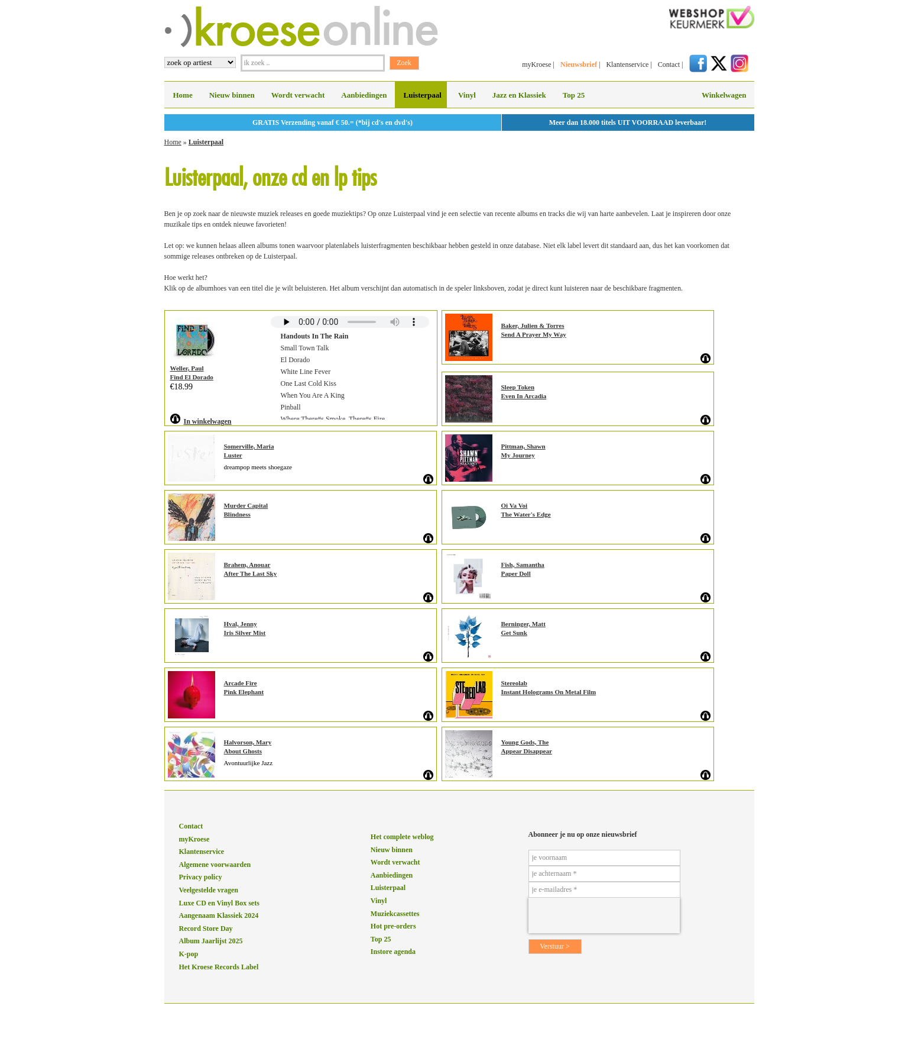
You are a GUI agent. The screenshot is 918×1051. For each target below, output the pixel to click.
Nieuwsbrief (578, 64)
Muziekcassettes (395, 914)
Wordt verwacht (298, 95)
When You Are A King (313, 395)
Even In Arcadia (524, 395)
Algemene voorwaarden (215, 864)
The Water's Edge (526, 514)
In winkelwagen (208, 421)
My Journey (518, 455)
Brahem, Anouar (247, 564)
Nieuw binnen (232, 95)
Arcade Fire (240, 682)
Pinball (291, 407)
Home (183, 95)
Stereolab (514, 682)
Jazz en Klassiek (519, 95)
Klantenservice (627, 64)
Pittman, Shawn (523, 446)
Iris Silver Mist (245, 632)
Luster (233, 455)
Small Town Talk (305, 348)
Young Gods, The (525, 742)
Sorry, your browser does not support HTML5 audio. (350, 322)
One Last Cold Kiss (308, 383)
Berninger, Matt (523, 623)
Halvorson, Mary (248, 742)
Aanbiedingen (364, 95)
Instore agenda (393, 951)
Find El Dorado (191, 377)
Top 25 (574, 95)
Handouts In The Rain (315, 336)
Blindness (237, 514)
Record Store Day (206, 928)
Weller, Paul (187, 368)
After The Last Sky (250, 573)
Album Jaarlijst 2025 (211, 941)
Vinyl (467, 95)
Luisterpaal (423, 95)
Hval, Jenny (240, 623)
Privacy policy (200, 877)
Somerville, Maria (249, 446)
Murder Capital (246, 505)
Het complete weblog (402, 837)
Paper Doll (516, 573)
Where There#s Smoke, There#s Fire (333, 419)
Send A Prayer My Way (533, 334)
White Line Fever (306, 371)
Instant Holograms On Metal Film (548, 691)
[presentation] (604, 915)
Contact (669, 64)
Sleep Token (518, 387)
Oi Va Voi (514, 505)
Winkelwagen (724, 95)
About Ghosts (243, 751)
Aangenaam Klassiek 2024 (219, 915)
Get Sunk (514, 632)
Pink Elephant (244, 691)
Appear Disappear (526, 751)
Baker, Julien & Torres (533, 325)
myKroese (536, 64)
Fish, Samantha (522, 564)
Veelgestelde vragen (209, 890)
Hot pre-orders (393, 926)
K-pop (189, 954)
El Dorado (295, 360)
